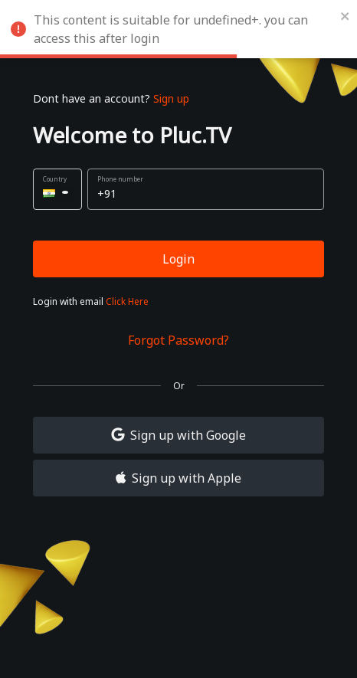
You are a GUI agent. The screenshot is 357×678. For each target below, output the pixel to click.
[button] (57, 189)
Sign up (171, 98)
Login (178, 259)
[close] (345, 15)
